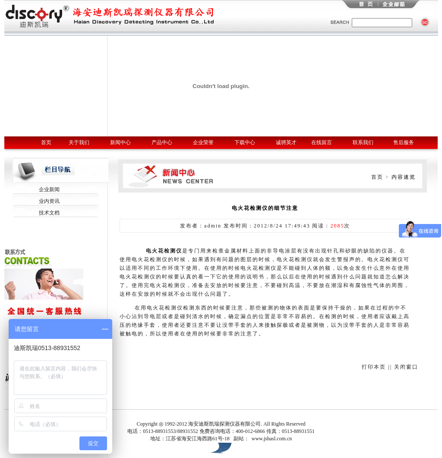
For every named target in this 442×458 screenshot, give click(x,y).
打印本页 (374, 367)
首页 (46, 142)
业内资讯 (49, 201)
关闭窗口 (406, 367)
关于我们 (79, 142)
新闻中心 (120, 142)
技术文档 (49, 213)
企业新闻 (49, 189)
